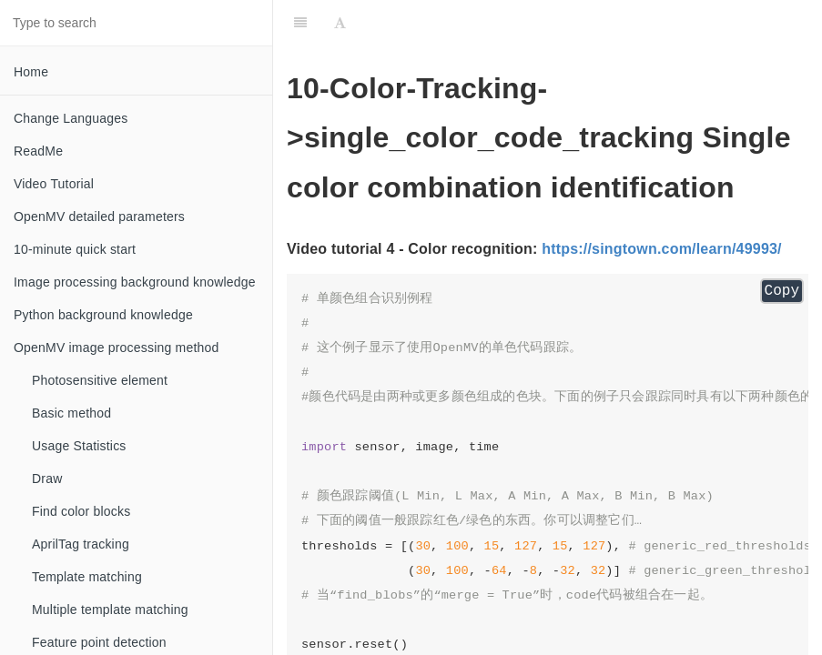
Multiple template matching (110, 609)
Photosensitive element (99, 380)
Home (31, 72)
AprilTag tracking (80, 544)
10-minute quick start (75, 249)
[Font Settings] (340, 22)
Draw (47, 478)
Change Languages (70, 118)
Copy (782, 291)
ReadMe (38, 151)
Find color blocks (81, 511)
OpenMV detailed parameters (99, 216)
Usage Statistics (79, 445)
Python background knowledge (103, 314)
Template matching (87, 576)
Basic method (71, 413)
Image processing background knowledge (135, 282)
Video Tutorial (54, 183)
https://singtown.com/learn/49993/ (662, 249)
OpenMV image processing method (116, 347)
